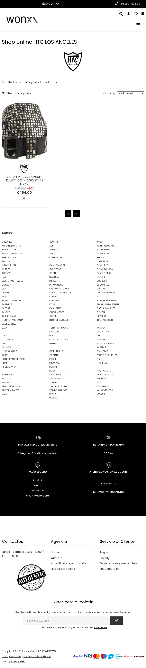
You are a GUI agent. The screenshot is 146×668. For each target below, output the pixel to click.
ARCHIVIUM (103, 249)
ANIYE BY (54, 249)
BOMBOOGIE (55, 257)
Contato (56, 558)
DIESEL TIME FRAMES (12, 280)
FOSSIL (53, 304)
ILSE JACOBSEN (105, 319)
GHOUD (6, 312)
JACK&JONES (9, 323)
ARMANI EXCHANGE (12, 253)
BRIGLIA (101, 257)
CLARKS (6, 269)
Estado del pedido (63, 569)
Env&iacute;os (109, 569)
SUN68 (5, 382)
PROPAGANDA (9, 366)
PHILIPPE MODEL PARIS (13, 359)
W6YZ (52, 394)
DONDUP (6, 284)
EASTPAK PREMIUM (59, 288)
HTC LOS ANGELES (58, 319)
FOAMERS (7, 304)
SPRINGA (101, 378)
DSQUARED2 (103, 284)
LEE (3, 335)
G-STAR (6, 308)
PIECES (53, 359)
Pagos (104, 552)
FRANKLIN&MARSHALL (108, 304)
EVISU (5, 296)
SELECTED (7, 378)
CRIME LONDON (105, 269)
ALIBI (51, 245)
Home (55, 552)
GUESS (53, 316)
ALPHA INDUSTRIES (106, 245)
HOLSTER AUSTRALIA (12, 319)
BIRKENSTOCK (9, 257)
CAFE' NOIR (102, 261)
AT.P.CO (53, 253)
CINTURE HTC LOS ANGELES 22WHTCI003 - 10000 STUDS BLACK (24, 180)
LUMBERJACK (9, 339)
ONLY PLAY (102, 351)
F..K (98, 296)
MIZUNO (53, 343)
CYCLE (52, 273)
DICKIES (101, 277)
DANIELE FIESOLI (105, 273)
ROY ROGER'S (104, 370)
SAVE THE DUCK (105, 374)
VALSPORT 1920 (105, 390)
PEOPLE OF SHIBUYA (107, 355)
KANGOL (101, 327)
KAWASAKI (54, 331)
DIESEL (52, 280)
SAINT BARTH (8, 374)
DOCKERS (102, 280)
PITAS (5, 362)
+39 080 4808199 (130, 3)
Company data (11, 656)
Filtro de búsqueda (16, 93)
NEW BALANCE (9, 351)
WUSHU (53, 398)
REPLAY (53, 370)
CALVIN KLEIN (9, 265)
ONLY (5, 355)
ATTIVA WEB (18, 661)
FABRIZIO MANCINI (11, 300)
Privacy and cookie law (37, 656)
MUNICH (6, 347)
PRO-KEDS (102, 362)
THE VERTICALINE (58, 386)
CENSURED (102, 265)
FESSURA (54, 300)
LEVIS (52, 335)
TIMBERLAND (103, 386)
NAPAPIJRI (102, 347)
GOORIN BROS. (57, 312)
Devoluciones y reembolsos (118, 563)
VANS (5, 394)
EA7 (4, 288)
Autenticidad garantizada (68, 563)
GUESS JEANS (9, 316)
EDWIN (5, 292)
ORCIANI (53, 355)
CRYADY (6, 273)
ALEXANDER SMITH (11, 245)
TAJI (99, 382)
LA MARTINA (103, 331)
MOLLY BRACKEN (105, 343)
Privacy (105, 558)
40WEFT (53, 241)
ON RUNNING (56, 351)
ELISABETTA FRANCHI (60, 292)
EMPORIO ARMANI (106, 292)
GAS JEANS (55, 308)
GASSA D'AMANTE (106, 308)
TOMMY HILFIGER (58, 390)
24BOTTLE (7, 241)
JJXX (4, 327)
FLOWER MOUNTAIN (107, 300)
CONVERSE (55, 269)
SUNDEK (53, 382)
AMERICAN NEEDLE (11, 249)
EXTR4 (52, 296)
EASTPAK (101, 288)
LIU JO (100, 335)
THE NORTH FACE (11, 386)
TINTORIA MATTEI (11, 390)
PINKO (100, 359)
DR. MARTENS (56, 284)
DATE (4, 277)
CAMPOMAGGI (57, 265)
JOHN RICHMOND (58, 327)
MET (4, 343)
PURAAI (53, 366)
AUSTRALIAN (103, 253)
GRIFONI (101, 312)
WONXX (101, 394)
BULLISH (6, 261)
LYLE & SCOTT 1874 (59, 339)
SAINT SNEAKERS (58, 374)
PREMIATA (54, 362)
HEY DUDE (102, 316)
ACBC (100, 241)
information (100, 627)
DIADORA (54, 277)
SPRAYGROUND (57, 378)
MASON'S (101, 339)
